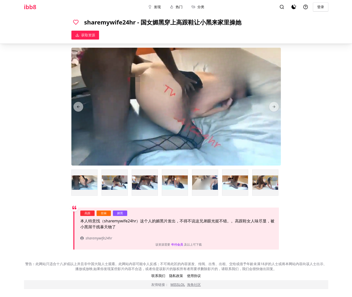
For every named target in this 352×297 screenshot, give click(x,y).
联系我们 (158, 275)
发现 (154, 6)
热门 (176, 6)
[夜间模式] (293, 6)
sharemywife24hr (96, 238)
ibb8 (30, 7)
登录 (320, 6)
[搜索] (281, 6)
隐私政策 (176, 275)
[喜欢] (75, 22)
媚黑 (120, 213)
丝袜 (104, 213)
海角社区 (194, 284)
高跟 (87, 213)
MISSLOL (177, 284)
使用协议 (194, 275)
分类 (197, 6)
